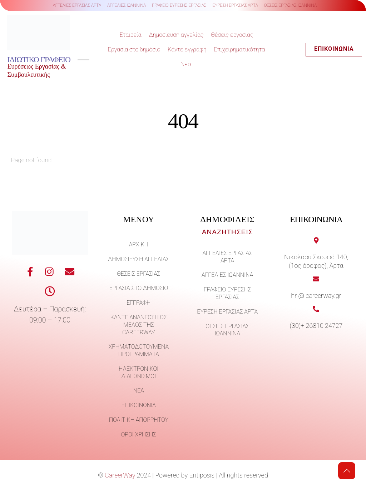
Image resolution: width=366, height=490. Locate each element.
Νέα (185, 64)
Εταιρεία (130, 35)
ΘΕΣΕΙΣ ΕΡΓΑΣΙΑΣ (138, 274)
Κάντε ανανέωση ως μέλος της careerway (138, 326)
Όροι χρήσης (138, 435)
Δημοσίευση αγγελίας (176, 35)
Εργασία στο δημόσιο (134, 49)
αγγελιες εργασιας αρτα (77, 5)
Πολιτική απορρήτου (138, 421)
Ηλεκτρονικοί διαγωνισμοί (138, 373)
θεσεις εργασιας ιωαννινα (290, 5)
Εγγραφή (138, 303)
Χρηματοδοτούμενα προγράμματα (139, 351)
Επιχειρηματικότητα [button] (239, 49)
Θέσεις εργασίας (232, 35)
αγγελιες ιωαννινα (126, 5)
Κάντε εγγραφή (187, 49)
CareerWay (120, 476)
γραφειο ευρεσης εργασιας (179, 5)
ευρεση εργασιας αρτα (235, 5)
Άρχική (138, 245)
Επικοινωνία (334, 49)
